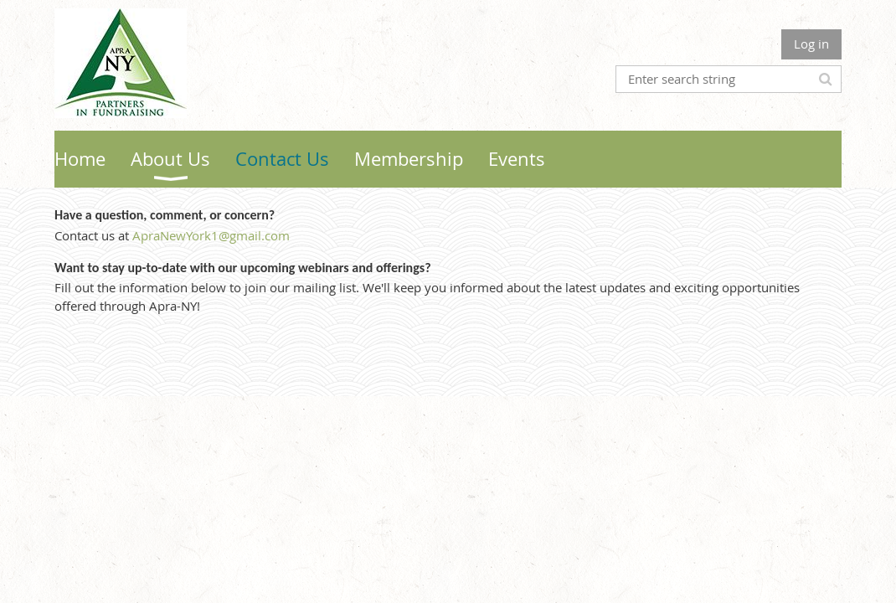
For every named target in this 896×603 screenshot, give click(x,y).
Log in (811, 43)
